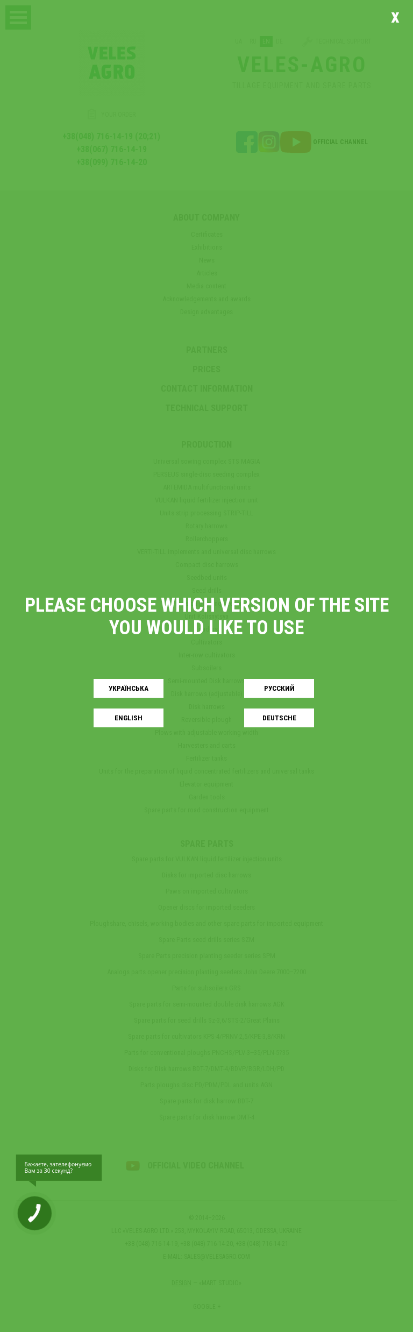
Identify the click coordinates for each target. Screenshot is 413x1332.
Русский (279, 688)
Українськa (128, 688)
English (129, 718)
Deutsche (279, 718)
